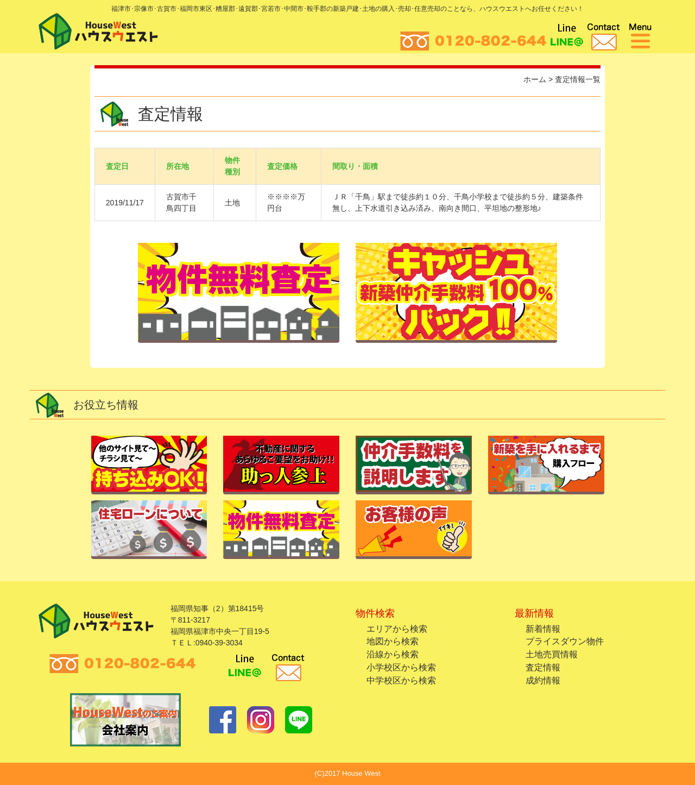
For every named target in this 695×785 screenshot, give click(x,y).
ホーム (534, 79)
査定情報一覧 (578, 79)
